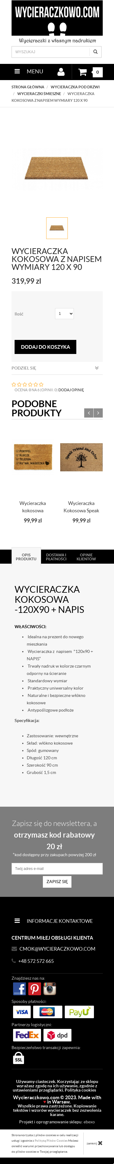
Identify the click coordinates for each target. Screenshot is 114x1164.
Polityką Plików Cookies (51, 1140)
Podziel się (55, 368)
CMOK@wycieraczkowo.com (57, 949)
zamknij (95, 1143)
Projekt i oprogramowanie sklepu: (57, 1121)
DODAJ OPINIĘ (71, 390)
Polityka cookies (80, 1090)
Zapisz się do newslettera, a (54, 838)
